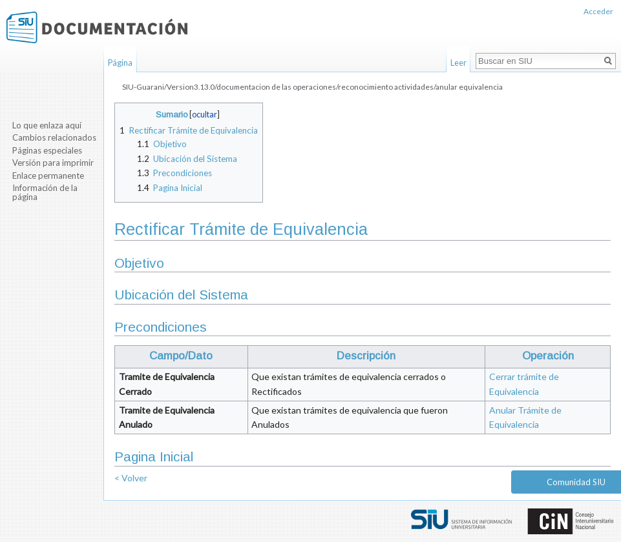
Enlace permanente (48, 175)
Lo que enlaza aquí (46, 125)
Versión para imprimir (53, 162)
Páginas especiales (47, 150)
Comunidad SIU (576, 482)
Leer (458, 62)
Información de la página (45, 192)
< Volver (130, 477)
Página (120, 62)
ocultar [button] (204, 114)
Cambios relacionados (54, 137)
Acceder (598, 11)
